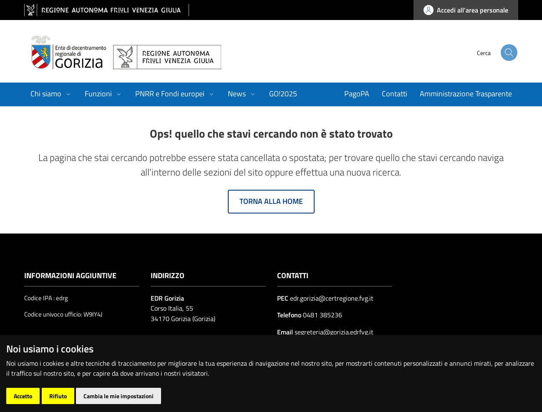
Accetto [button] (23, 396)
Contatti (394, 93)
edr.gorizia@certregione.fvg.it (331, 298)
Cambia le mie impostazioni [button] (118, 396)
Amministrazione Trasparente (466, 93)
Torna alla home (271, 201)
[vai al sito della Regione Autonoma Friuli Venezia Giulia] (106, 10)
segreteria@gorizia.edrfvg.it (333, 332)
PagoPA (356, 93)
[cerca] (501, 53)
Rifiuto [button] (58, 396)
